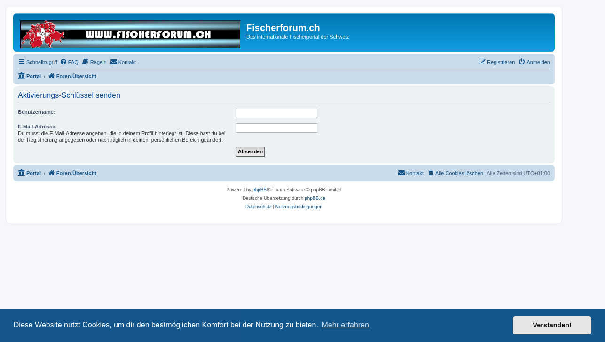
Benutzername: (36, 112)
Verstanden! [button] (552, 325)
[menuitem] (69, 62)
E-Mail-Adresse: (37, 126)
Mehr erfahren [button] (345, 325)
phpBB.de (315, 198)
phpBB (259, 189)
